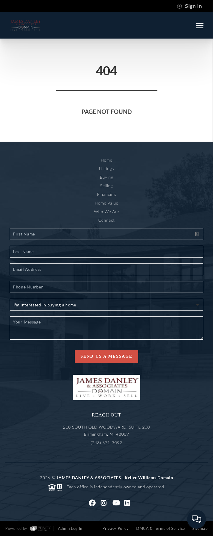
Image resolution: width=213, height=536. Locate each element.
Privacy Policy (115, 528)
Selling (106, 185)
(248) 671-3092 (106, 442)
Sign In (189, 6)
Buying (106, 177)
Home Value (106, 202)
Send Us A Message (107, 356)
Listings (106, 168)
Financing (106, 194)
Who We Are (106, 211)
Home (106, 159)
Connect (106, 220)
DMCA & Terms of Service (160, 528)
